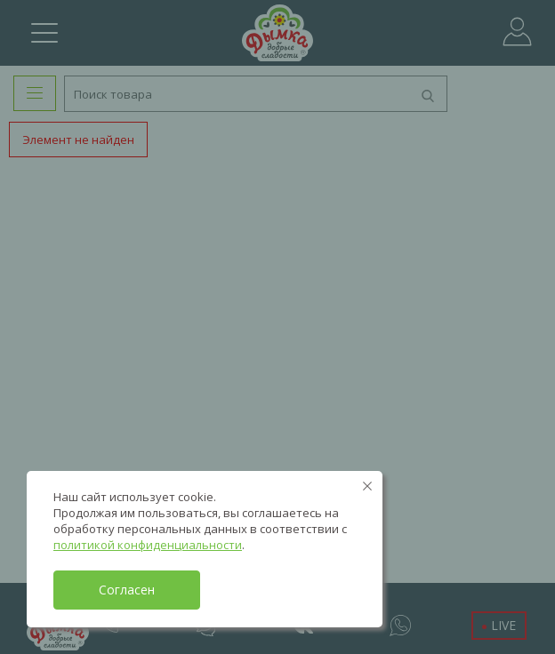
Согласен (127, 589)
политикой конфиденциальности (147, 545)
